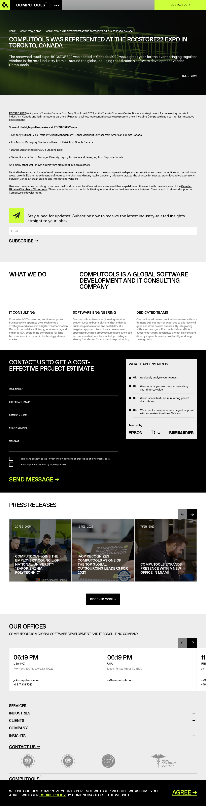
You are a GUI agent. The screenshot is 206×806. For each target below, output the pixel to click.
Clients (16, 721)
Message (63, 446)
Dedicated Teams (152, 312)
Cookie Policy (52, 795)
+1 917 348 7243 (22, 684)
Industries (19, 713)
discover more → (103, 599)
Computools (155, 116)
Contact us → (180, 4)
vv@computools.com (120, 680)
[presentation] (182, 514)
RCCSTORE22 (17, 113)
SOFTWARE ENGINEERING (94, 312)
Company (18, 728)
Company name (63, 418)
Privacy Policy (55, 458)
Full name (63, 392)
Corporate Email (63, 405)
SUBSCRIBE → (23, 240)
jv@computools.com (26, 680)
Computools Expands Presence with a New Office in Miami (161, 568)
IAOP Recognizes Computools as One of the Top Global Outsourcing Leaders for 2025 (103, 564)
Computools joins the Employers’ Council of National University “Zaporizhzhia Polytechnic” (37, 564)
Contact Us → (24, 746)
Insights (17, 736)
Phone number (63, 431)
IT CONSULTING (22, 312)
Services (19, 706)
